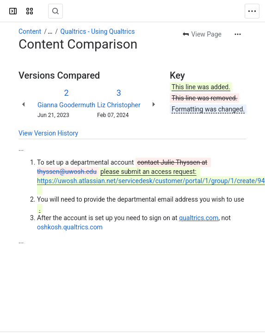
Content (29, 31)
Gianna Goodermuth (66, 105)
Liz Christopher (119, 105)
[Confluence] (42, 11)
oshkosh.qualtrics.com (70, 227)
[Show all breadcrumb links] (50, 31)
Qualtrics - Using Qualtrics (98, 31)
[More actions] (238, 34)
